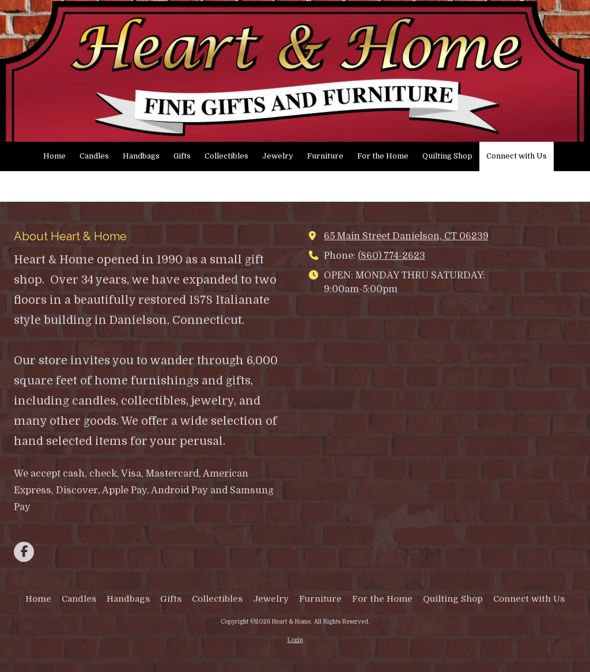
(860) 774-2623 (391, 255)
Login (295, 640)
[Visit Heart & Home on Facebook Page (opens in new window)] (24, 552)
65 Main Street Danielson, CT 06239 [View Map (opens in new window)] (406, 236)
